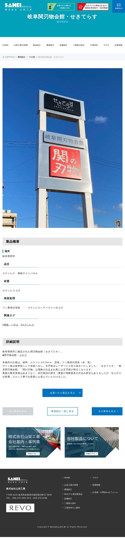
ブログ (106, 45)
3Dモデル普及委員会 (73, 495)
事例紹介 (50, 45)
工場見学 (94, 45)
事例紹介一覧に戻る (62, 412)
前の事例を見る (18, 412)
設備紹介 (63, 45)
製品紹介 (37, 45)
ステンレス (28, 325)
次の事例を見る (107, 412)
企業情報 (118, 45)
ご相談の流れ (79, 45)
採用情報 (96, 486)
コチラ (23, 355)
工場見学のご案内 (72, 509)
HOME (6, 45)
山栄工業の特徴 (21, 45)
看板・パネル (11, 325)
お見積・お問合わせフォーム (105, 493)
